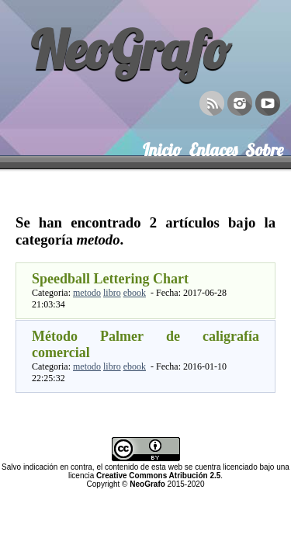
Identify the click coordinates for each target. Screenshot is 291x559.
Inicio (162, 147)
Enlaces (213, 147)
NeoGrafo (130, 49)
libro (112, 292)
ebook (134, 292)
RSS (211, 102)
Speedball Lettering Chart (110, 278)
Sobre (264, 147)
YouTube (267, 102)
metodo (87, 292)
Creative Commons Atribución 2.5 (158, 475)
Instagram (239, 102)
